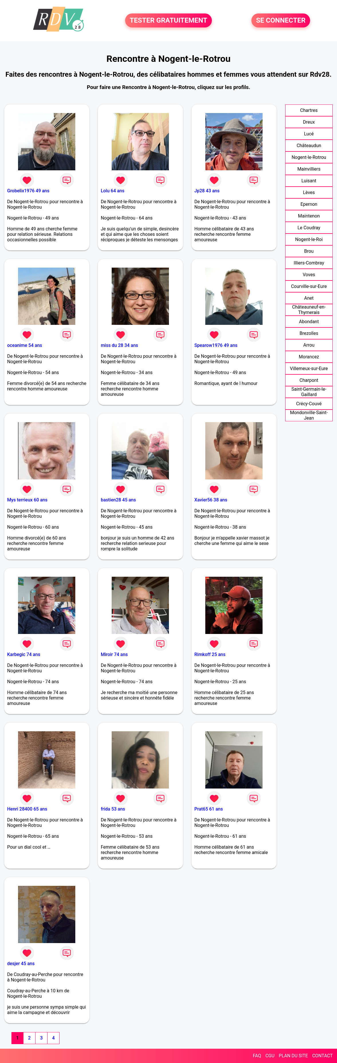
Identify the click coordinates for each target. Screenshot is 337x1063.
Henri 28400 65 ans (27, 809)
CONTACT (322, 1055)
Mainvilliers (308, 169)
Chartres (309, 110)
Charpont (308, 380)
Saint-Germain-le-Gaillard (308, 391)
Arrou (308, 345)
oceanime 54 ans (24, 345)
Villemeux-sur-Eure (309, 368)
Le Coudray (308, 227)
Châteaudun (309, 145)
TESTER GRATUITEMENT (168, 21)
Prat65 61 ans (208, 809)
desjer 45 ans (21, 963)
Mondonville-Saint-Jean (309, 415)
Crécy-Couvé (309, 403)
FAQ (257, 1055)
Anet (309, 298)
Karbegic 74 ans (23, 654)
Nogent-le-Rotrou (308, 157)
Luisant (308, 180)
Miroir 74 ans (114, 654)
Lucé (309, 134)
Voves (309, 274)
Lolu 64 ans (113, 190)
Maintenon (309, 216)
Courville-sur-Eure (309, 286)
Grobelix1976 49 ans (28, 190)
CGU (270, 1055)
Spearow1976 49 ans (216, 345)
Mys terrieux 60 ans (27, 500)
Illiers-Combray (309, 263)
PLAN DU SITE (293, 1055)
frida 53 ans (113, 809)
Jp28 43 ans (207, 190)
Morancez (309, 356)
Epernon (308, 204)
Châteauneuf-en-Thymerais (309, 309)
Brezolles (308, 333)
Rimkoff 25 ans (210, 654)
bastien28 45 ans (118, 500)
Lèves (309, 192)
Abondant (309, 321)
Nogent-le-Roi (309, 239)
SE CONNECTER (281, 21)
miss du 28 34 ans (119, 345)
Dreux (309, 122)
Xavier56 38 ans (210, 500)
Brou (309, 251)
